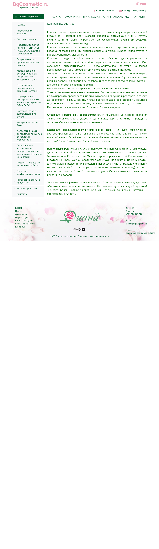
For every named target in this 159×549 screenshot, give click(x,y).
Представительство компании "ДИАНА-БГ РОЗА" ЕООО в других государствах (28, 49)
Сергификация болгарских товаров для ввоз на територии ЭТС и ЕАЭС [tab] (27, 101)
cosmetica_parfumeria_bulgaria (140, 233)
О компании (21, 214)
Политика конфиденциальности (28, 173)
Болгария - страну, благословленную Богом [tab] (25, 113)
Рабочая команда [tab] (24, 39)
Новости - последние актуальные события (28, 164)
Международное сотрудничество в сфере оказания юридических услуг (27, 75)
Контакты (139, 16)
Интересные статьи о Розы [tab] (26, 124)
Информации (91, 16)
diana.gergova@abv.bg (134, 10)
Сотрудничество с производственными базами (28, 62)
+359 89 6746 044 (105, 10)
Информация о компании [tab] (23, 32)
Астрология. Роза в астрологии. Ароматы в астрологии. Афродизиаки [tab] (27, 135)
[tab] (28, 25)
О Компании (72, 16)
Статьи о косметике (116, 16)
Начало (56, 16)
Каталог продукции (27, 188)
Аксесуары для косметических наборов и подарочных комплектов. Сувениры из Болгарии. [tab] (27, 151)
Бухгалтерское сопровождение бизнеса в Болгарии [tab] (25, 88)
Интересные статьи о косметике (28, 181)
